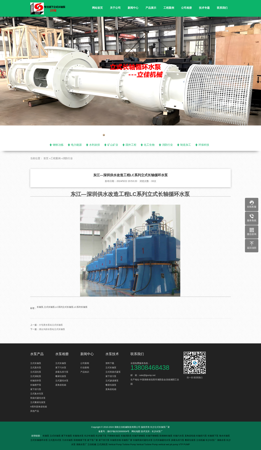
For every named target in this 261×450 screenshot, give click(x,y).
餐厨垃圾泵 (60, 376)
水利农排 (94, 144)
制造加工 (185, 144)
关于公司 (115, 7)
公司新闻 (84, 363)
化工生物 (149, 144)
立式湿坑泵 (35, 372)
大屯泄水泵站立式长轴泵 (51, 331)
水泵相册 (62, 354)
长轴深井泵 (35, 380)
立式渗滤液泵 (111, 380)
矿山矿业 (112, 144)
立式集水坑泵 (36, 393)
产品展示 (151, 7)
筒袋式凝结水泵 (37, 398)
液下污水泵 (60, 367)
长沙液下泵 (101, 435)
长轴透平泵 (35, 385)
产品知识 (84, 372)
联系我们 (222, 7)
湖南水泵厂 (82, 444)
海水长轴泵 (224, 435)
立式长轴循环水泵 (39, 440)
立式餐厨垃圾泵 (37, 402)
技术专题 (204, 7)
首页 (45, 164)
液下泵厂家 (93, 440)
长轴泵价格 (116, 440)
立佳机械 (201, 440)
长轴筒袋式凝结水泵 (143, 440)
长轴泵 (46, 435)
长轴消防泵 (126, 435)
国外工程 (131, 144)
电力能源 (76, 144)
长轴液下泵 (213, 435)
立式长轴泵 (35, 363)
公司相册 (186, 7)
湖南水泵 (221, 440)
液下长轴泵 (67, 435)
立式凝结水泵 (61, 380)
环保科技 (204, 144)
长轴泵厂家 (127, 440)
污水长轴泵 (68, 440)
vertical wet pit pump (168, 444)
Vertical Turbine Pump (147, 444)
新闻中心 (133, 7)
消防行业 (167, 144)
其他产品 (34, 411)
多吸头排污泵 (61, 372)
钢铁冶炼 (58, 144)
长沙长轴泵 (90, 435)
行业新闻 (84, 367)
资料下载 (109, 363)
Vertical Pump (115, 444)
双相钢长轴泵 (166, 435)
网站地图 (136, 431)
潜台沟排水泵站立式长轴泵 (52, 335)
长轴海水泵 (78, 435)
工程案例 (168, 7)
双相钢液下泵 (80, 440)
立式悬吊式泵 (55, 440)
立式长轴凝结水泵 (162, 440)
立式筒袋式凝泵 (113, 372)
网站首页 (97, 7)
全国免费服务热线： (155, 366)
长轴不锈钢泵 (139, 435)
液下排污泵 (35, 389)
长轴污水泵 (179, 435)
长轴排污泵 (202, 435)
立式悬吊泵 (35, 367)
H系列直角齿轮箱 (38, 406)
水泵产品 (37, 354)
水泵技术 (112, 354)
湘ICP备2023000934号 (118, 431)
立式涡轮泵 (35, 376)
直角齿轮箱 (60, 385)
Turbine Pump (129, 444)
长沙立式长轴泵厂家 (160, 427)
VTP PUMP (184, 444)
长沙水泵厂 (157, 431)
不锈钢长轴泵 (114, 435)
